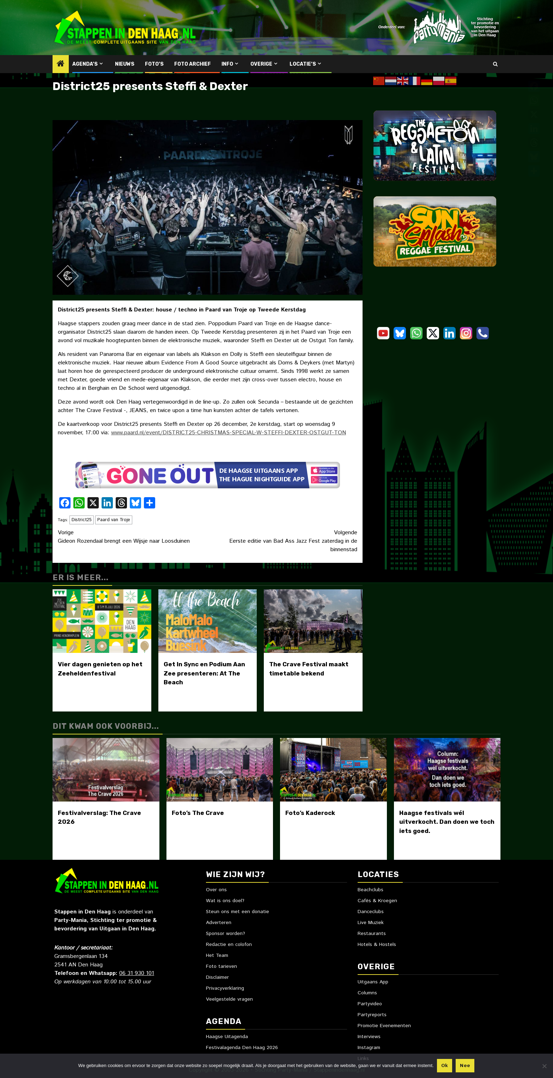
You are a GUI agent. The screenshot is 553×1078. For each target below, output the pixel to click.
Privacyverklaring (225, 988)
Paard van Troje (113, 520)
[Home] (61, 65)
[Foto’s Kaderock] (333, 770)
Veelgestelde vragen (229, 999)
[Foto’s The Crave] (219, 770)
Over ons (216, 889)
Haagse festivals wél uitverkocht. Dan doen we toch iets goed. (446, 821)
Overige (261, 64)
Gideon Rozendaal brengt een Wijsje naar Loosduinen (133, 537)
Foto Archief (192, 64)
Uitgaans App (373, 981)
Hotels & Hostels (377, 944)
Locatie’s (303, 64)
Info (227, 64)
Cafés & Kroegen (377, 900)
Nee (465, 1066)
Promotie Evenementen (384, 1025)
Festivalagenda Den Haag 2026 (242, 1047)
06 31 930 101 (136, 973)
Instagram (369, 1047)
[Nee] (544, 1066)
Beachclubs (370, 889)
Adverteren (218, 922)
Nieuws (124, 64)
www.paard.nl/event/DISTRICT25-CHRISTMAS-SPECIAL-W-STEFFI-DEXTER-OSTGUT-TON (228, 433)
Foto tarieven (221, 966)
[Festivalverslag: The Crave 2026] (106, 770)
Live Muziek (371, 922)
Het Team (217, 955)
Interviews (369, 1036)
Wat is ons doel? (225, 900)
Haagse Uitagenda (227, 1036)
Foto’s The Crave (198, 812)
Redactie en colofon (229, 944)
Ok (445, 1066)
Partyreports (372, 1014)
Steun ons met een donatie (237, 911)
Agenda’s (85, 64)
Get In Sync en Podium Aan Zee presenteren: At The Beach (204, 673)
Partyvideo (370, 1003)
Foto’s (154, 64)
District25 (82, 520)
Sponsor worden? (225, 933)
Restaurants (372, 933)
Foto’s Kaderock (310, 812)
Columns (367, 992)
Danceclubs (371, 911)
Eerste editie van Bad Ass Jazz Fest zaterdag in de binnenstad (283, 541)
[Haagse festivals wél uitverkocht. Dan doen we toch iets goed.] (447, 770)
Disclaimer (217, 977)
